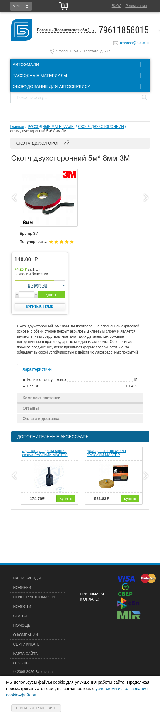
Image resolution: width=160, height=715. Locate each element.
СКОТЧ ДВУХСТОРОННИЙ (101, 127)
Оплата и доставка (41, 418)
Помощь (21, 625)
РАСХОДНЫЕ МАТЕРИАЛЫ (51, 127)
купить (51, 294)
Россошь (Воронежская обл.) (63, 29)
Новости (22, 606)
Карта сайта (25, 654)
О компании (25, 635)
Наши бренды (27, 578)
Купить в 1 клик (39, 306)
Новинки (22, 588)
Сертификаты (27, 644)
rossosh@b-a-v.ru (134, 43)
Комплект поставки (41, 398)
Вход (116, 6)
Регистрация (136, 6)
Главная (17, 127)
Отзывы (31, 408)
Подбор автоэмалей (34, 597)
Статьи (20, 616)
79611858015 (124, 30)
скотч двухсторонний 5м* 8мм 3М (38, 131)
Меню (17, 6)
